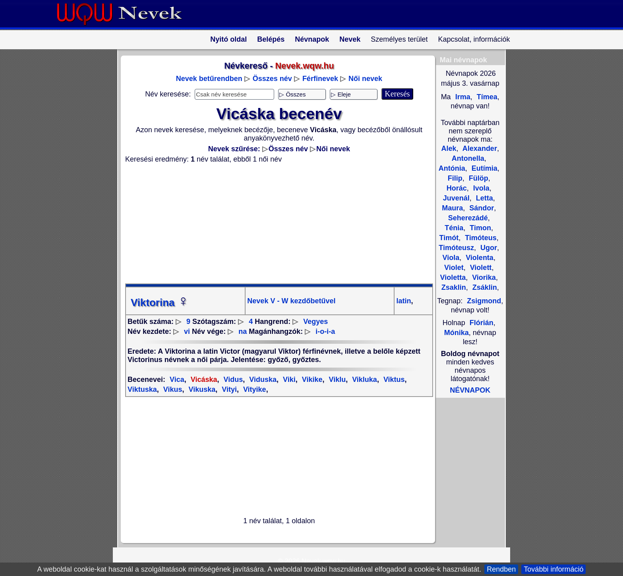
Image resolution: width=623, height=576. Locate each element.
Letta (483, 198)
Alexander (479, 148)
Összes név (272, 79)
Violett (480, 268)
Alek (448, 148)
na (242, 331)
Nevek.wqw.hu (323, 561)
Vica (177, 379)
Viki (288, 379)
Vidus (232, 379)
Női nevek (365, 79)
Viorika (483, 277)
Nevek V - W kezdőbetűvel (291, 301)
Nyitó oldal (228, 39)
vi (187, 331)
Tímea (486, 97)
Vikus (171, 389)
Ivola (480, 188)
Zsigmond (484, 301)
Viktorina (160, 302)
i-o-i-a (325, 331)
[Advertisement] (274, 223)
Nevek (349, 39)
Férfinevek (320, 79)
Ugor (487, 248)
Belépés (270, 39)
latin (403, 301)
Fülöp (477, 178)
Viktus (393, 379)
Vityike (253, 389)
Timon (479, 228)
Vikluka (363, 379)
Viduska (262, 379)
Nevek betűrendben (209, 79)
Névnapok (312, 39)
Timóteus (480, 238)
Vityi (228, 389)
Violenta (478, 258)
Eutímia (483, 168)
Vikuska (200, 389)
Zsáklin (483, 287)
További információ (553, 569)
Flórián (481, 323)
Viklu (336, 379)
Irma (461, 97)
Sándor (480, 208)
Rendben (501, 569)
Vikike (311, 379)
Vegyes (315, 322)
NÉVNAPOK (470, 390)
